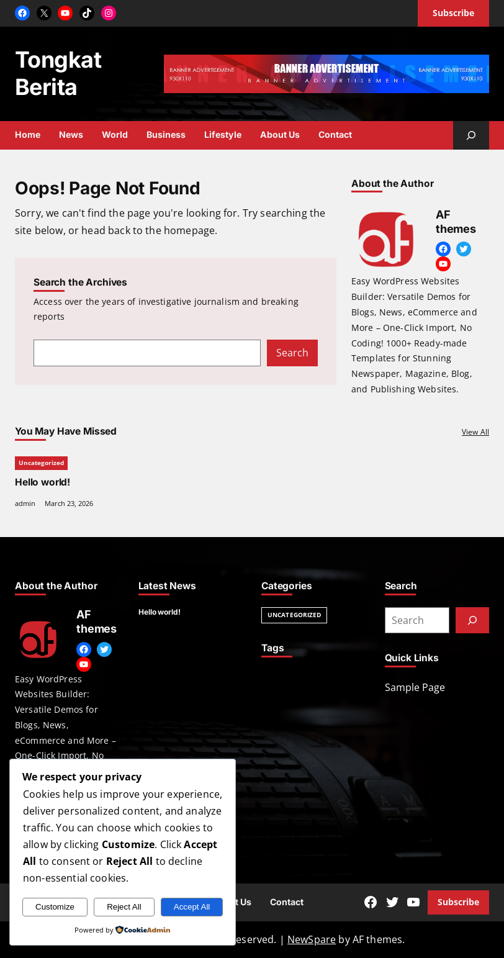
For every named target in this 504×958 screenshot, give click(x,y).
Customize (54, 906)
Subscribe (458, 902)
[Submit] (472, 620)
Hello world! (42, 481)
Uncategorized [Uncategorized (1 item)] (294, 614)
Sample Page (415, 687)
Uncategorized (41, 462)
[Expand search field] (471, 135)
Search (292, 352)
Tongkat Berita (58, 73)
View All (475, 432)
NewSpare (311, 939)
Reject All (124, 906)
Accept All (192, 906)
